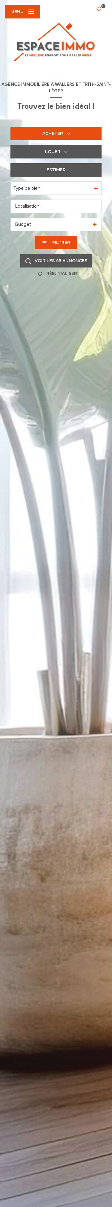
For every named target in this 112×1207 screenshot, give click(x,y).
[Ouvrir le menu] (22, 11)
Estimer (56, 169)
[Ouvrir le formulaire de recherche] (56, 242)
